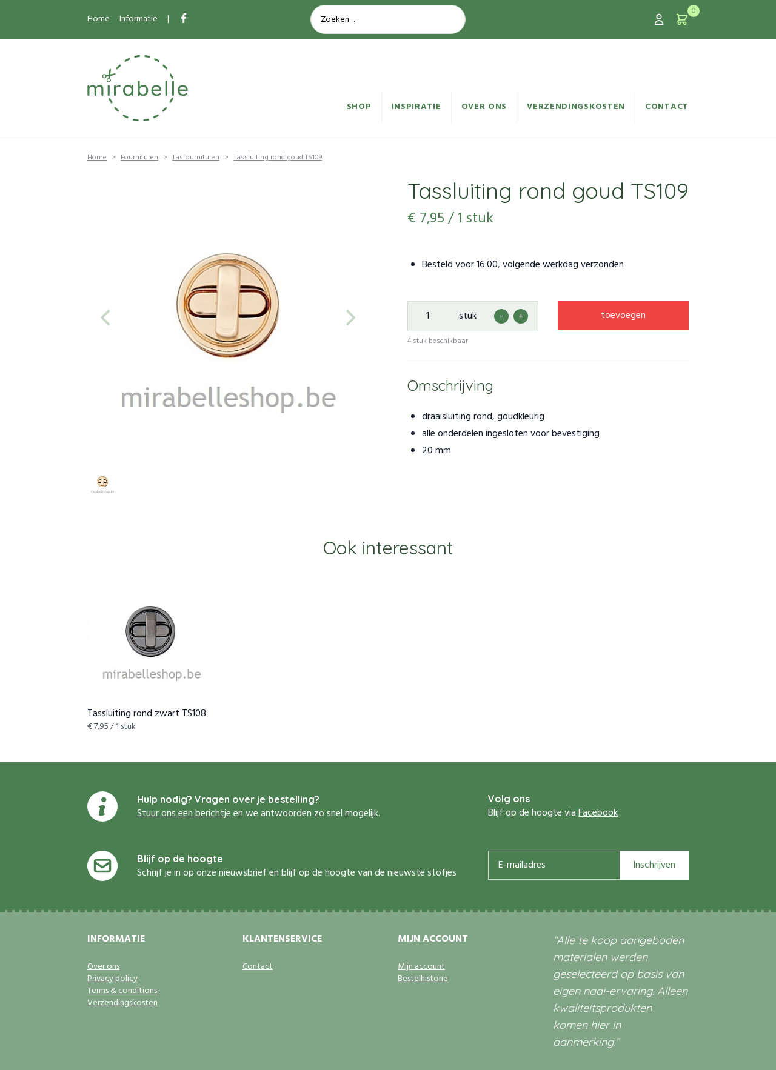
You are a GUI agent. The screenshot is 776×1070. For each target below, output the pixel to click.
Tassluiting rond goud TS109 (277, 157)
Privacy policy (112, 979)
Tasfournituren (195, 157)
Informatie (138, 19)
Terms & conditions (122, 991)
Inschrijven (654, 865)
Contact (667, 107)
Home (98, 19)
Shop (359, 107)
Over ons (484, 107)
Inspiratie (416, 107)
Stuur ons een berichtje (184, 814)
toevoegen (623, 316)
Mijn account (421, 967)
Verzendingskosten (576, 107)
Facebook (598, 813)
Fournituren (139, 157)
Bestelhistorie (423, 979)
